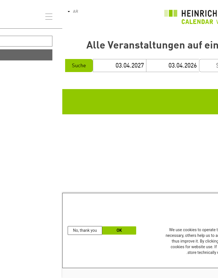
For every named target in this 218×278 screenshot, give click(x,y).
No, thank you (23, 230)
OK (57, 230)
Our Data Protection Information (190, 262)
